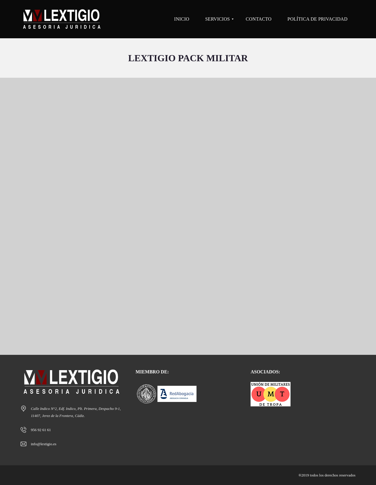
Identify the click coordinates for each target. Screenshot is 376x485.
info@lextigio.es (43, 444)
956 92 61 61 (41, 430)
